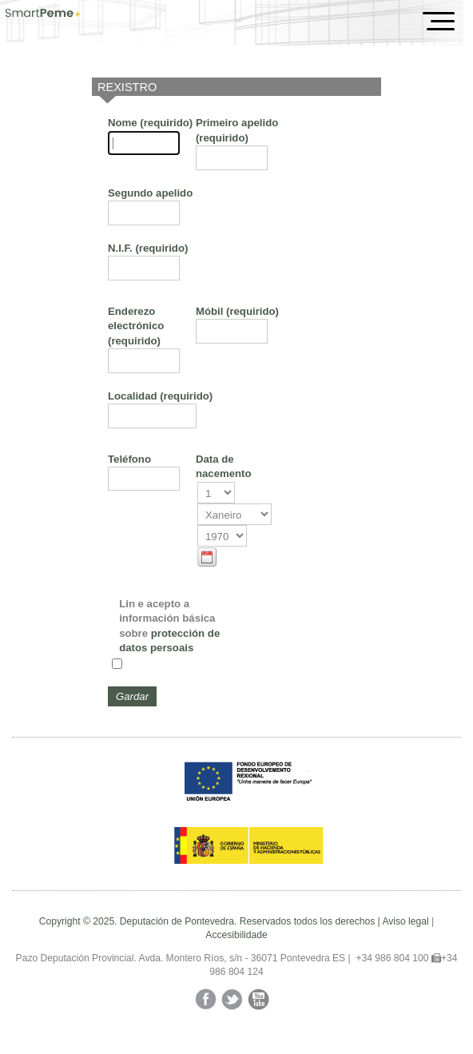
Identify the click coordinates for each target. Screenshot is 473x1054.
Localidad (160, 396)
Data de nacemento (224, 466)
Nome (150, 123)
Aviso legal (405, 921)
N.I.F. (148, 248)
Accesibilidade (236, 935)
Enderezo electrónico (136, 326)
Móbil (237, 311)
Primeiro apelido (237, 130)
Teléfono (129, 459)
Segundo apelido (150, 193)
